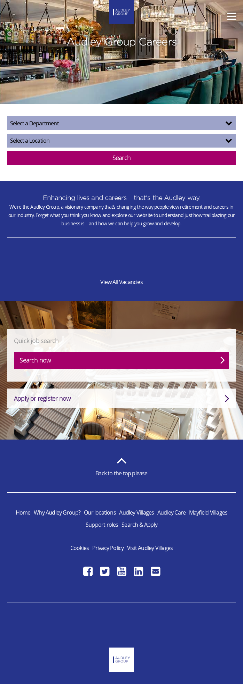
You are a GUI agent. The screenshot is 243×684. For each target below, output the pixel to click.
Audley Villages (136, 512)
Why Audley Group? (57, 512)
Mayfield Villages (208, 512)
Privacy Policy (108, 548)
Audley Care (171, 512)
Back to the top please (121, 464)
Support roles (102, 524)
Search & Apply (139, 524)
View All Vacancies (121, 282)
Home (23, 512)
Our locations (100, 512)
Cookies (79, 548)
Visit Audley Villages (150, 548)
